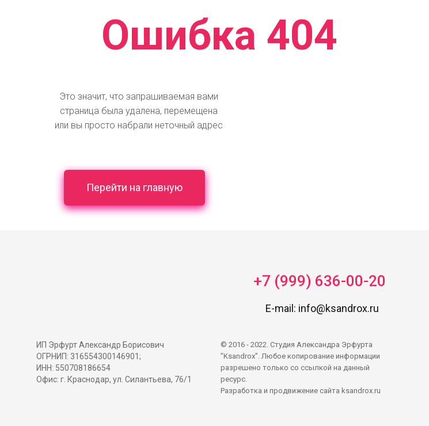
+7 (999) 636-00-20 (319, 281)
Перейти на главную (134, 187)
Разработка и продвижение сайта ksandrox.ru (301, 390)
